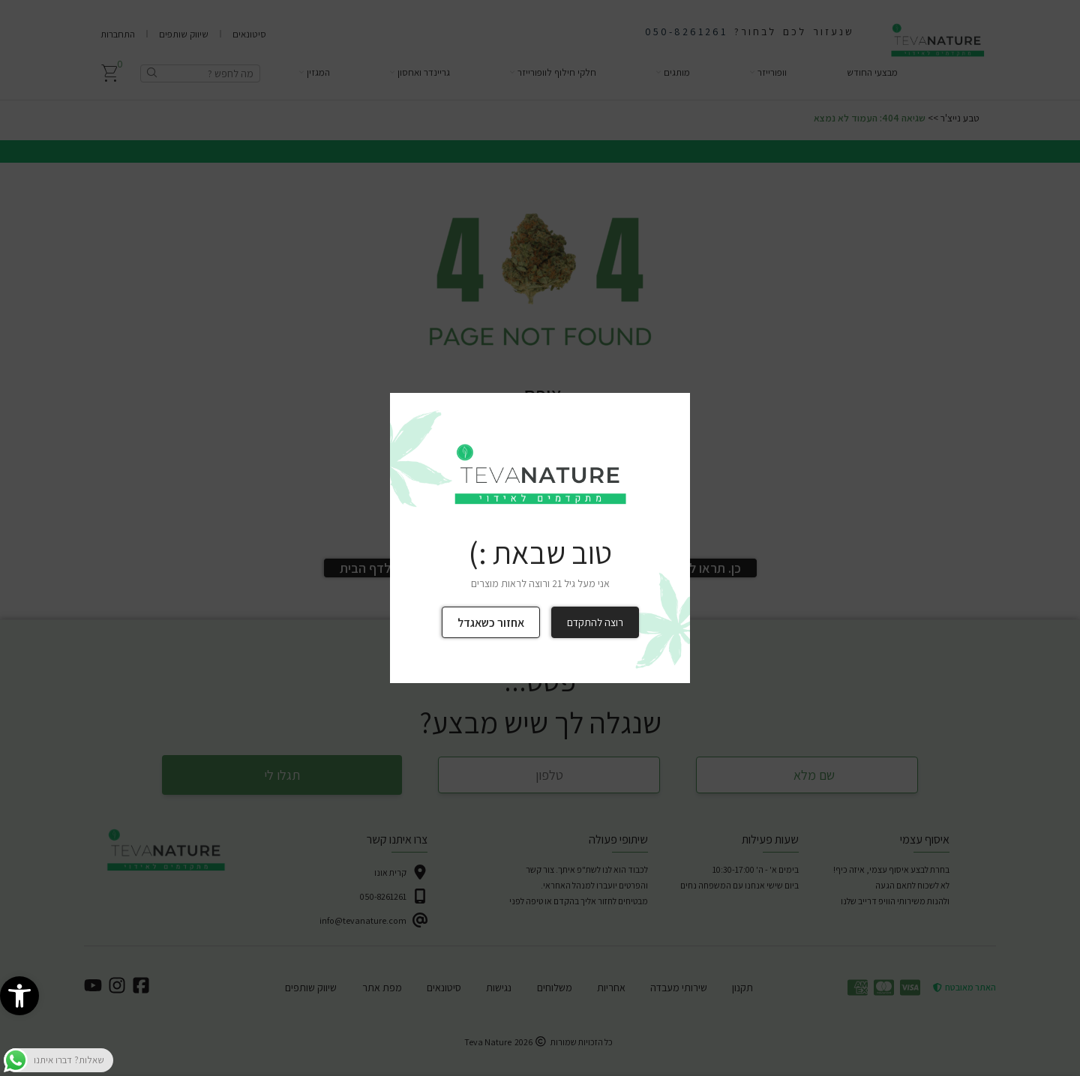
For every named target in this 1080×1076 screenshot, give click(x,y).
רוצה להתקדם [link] (595, 622)
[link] (19, 995)
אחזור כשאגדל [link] (491, 623)
